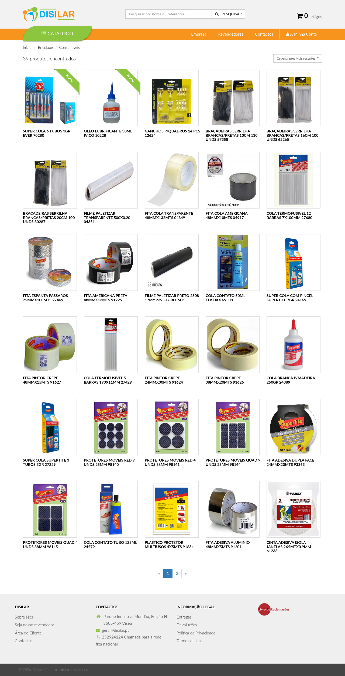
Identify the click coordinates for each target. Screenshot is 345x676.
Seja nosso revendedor (34, 624)
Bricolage (45, 47)
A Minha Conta (301, 34)
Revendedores (230, 34)
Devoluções (187, 624)
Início (27, 47)
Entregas (184, 616)
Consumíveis (69, 47)
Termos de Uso (189, 640)
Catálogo (57, 33)
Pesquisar (228, 14)
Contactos (264, 34)
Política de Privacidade (196, 632)
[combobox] (297, 58)
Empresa (198, 34)
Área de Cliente (28, 632)
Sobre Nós (24, 616)
